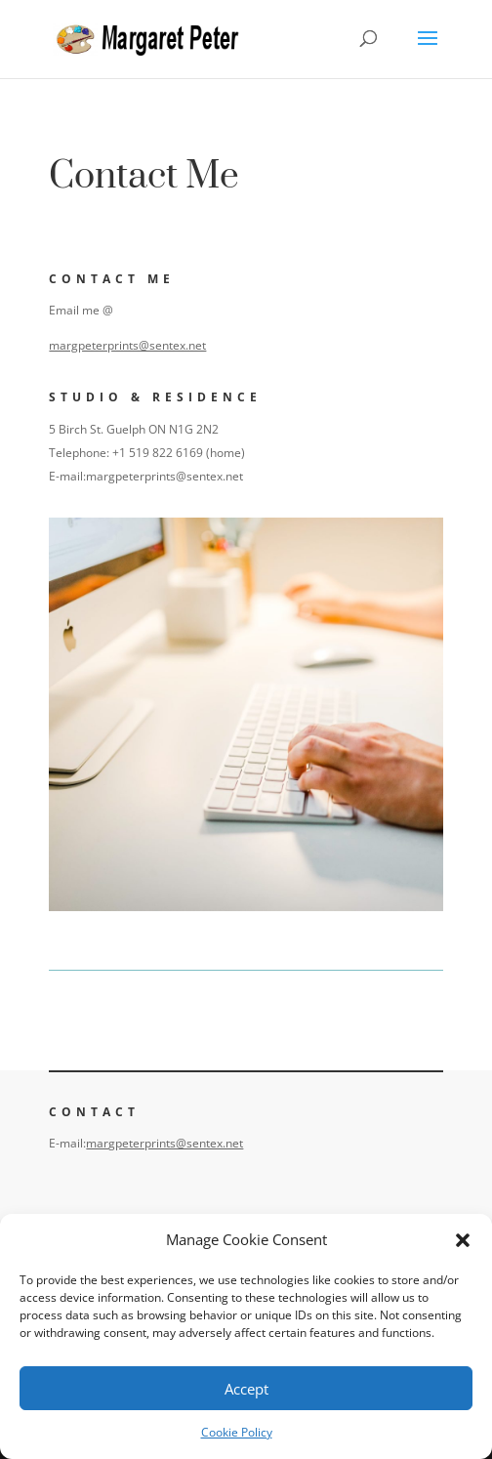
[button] (462, 1240)
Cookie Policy (236, 1432)
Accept (246, 1388)
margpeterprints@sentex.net (129, 345)
